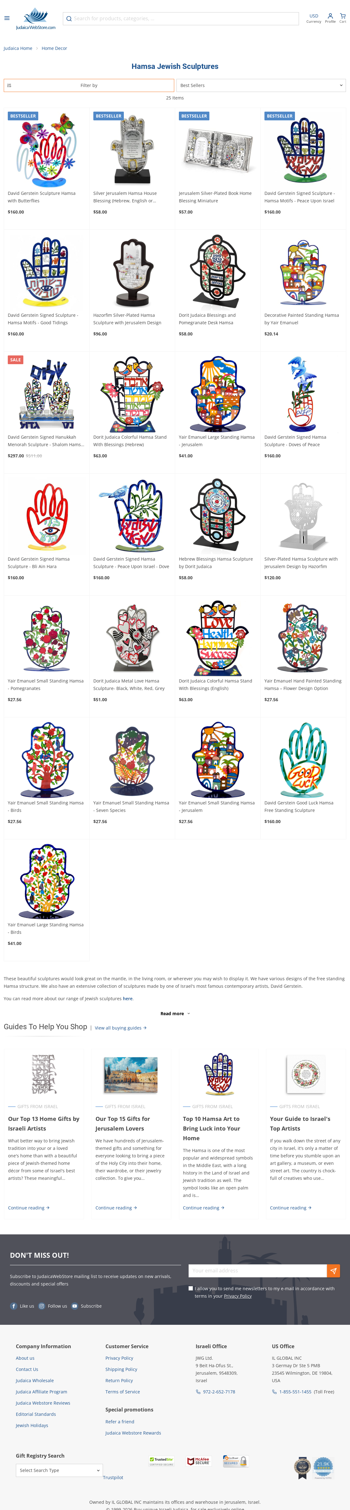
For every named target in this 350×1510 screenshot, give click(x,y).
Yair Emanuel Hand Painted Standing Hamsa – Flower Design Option (303, 685)
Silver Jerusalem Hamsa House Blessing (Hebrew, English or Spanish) (125, 198)
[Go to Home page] (35, 18)
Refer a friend (119, 1422)
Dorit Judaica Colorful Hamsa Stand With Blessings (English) (215, 685)
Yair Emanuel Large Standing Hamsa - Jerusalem (217, 441)
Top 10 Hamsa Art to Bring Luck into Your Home (211, 1129)
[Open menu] (7, 19)
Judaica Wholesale (35, 1381)
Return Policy (119, 1381)
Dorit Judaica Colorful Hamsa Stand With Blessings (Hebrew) (130, 441)
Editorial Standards (36, 1415)
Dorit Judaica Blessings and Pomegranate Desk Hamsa (207, 319)
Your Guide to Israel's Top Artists (306, 1124)
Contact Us (27, 1370)
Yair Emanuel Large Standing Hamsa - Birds (46, 928)
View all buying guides (121, 1028)
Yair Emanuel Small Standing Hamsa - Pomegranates (46, 685)
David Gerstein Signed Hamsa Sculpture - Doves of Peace (295, 441)
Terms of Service (122, 1392)
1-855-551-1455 (295, 1392)
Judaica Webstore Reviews (43, 1403)
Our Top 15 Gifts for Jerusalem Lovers (122, 1124)
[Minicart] (342, 19)
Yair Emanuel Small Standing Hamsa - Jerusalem (217, 806)
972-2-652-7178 (219, 1392)
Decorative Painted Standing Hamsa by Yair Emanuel (301, 319)
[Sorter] (261, 85)
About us (25, 1359)
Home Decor (54, 48)
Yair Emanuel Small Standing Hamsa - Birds (46, 806)
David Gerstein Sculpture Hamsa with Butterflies (42, 197)
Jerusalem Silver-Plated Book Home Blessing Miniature (215, 197)
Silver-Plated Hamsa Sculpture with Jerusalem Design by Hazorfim (301, 563)
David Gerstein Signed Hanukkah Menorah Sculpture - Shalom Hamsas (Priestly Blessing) (47, 441)
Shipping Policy (121, 1370)
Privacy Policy (238, 1296)
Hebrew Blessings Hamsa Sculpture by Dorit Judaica (216, 563)
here (128, 999)
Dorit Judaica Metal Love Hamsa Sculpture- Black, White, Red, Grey (129, 685)
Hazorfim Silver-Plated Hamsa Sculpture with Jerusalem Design (127, 319)
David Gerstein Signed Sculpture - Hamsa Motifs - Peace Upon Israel (299, 197)
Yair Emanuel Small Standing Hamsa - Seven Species (131, 806)
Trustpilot (113, 1478)
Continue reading (29, 1208)
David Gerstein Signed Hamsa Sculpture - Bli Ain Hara (39, 563)
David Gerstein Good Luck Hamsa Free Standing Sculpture (299, 806)
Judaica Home (18, 48)
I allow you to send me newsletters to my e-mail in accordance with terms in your (265, 1292)
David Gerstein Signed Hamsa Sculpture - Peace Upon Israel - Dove (131, 563)
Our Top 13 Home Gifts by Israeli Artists (43, 1124)
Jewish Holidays (32, 1426)
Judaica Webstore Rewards (133, 1433)
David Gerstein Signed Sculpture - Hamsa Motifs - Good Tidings (43, 319)
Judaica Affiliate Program (41, 1392)
